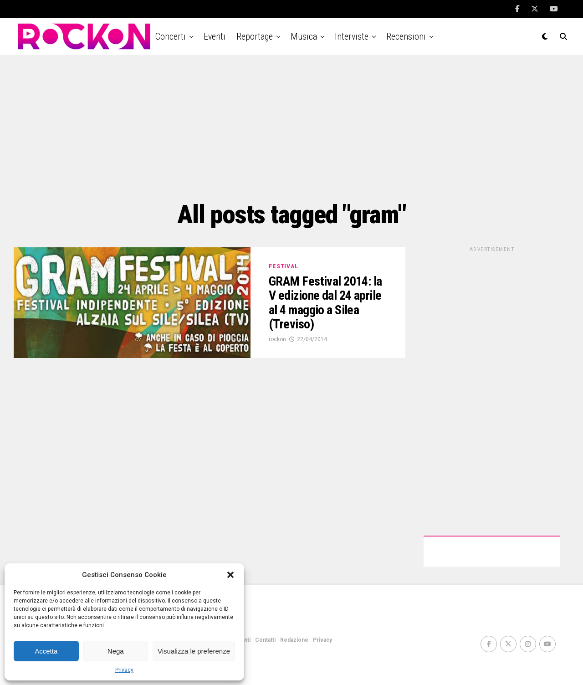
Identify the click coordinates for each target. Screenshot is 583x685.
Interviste (351, 36)
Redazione (294, 640)
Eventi (214, 36)
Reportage (254, 36)
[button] (230, 574)
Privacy (124, 670)
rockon (277, 339)
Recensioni (406, 36)
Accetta (46, 651)
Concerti (170, 36)
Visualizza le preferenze (194, 651)
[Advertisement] (291, 127)
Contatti (265, 640)
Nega (115, 651)
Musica (304, 36)
